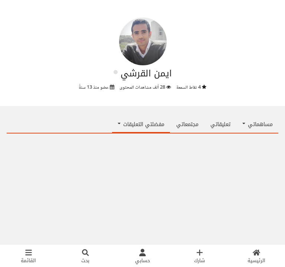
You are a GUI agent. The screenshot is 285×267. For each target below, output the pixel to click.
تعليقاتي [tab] (220, 124)
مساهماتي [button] (257, 124)
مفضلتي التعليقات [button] (141, 124)
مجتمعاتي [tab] (187, 124)
